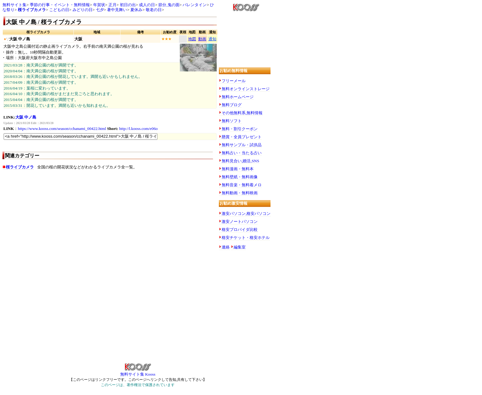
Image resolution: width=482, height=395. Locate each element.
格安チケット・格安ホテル (246, 237)
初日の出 (128, 4)
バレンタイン (195, 4)
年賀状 (99, 4)
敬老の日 (154, 9)
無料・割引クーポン (240, 129)
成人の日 (147, 4)
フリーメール (234, 81)
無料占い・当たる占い (242, 153)
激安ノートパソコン (240, 221)
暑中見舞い (117, 9)
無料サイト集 (14, 4)
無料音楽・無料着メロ (242, 185)
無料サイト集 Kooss (138, 372)
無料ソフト (232, 121)
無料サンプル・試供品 (242, 145)
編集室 (240, 247)
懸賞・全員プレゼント (242, 137)
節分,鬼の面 (168, 4)
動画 (202, 39)
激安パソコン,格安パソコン (246, 213)
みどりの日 (83, 9)
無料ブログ (232, 105)
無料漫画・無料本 (238, 169)
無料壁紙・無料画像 (240, 177)
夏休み (136, 9)
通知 (212, 39)
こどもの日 (59, 9)
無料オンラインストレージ (246, 89)
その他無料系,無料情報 (242, 113)
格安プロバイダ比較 (240, 229)
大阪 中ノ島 (25, 117)
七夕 (100, 9)
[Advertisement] (110, 223)
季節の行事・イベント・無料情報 (60, 4)
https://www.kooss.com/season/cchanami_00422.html (62, 128)
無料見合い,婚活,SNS (240, 161)
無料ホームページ (238, 97)
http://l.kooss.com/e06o (138, 128)
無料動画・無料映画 (240, 193)
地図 (192, 39)
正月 (113, 4)
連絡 (226, 247)
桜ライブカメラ (32, 9)
